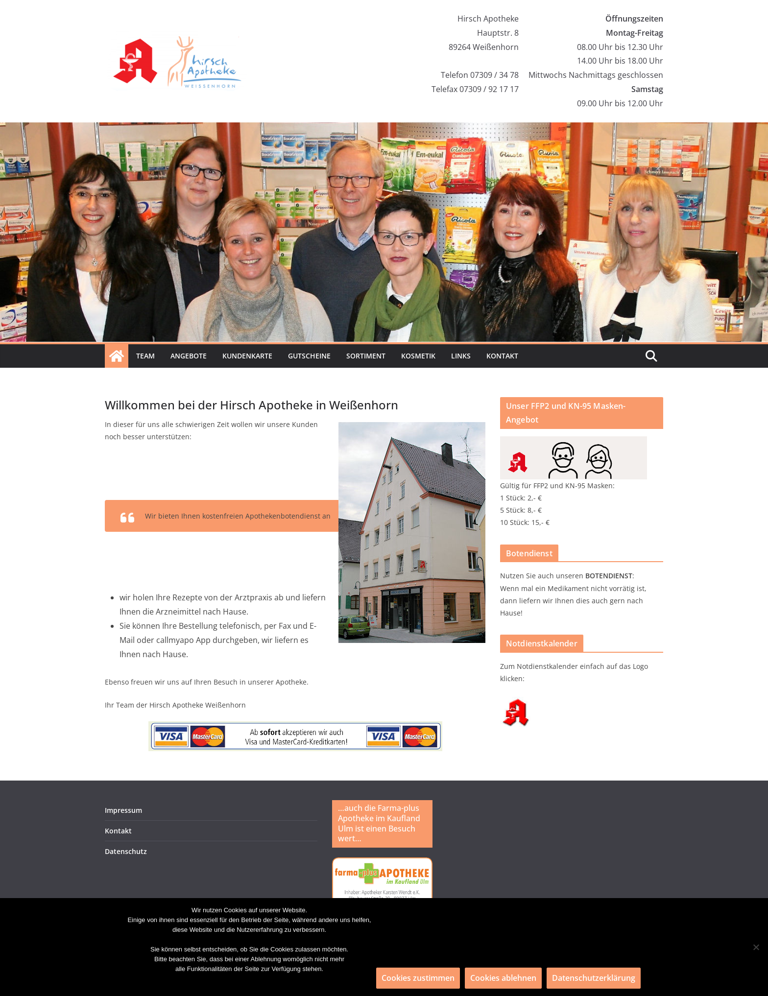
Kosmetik (418, 355)
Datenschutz (126, 851)
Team (145, 355)
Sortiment (365, 355)
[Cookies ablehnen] (756, 947)
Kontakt (502, 355)
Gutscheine (309, 355)
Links (461, 355)
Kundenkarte (247, 355)
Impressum (123, 810)
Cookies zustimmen (418, 977)
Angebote (188, 355)
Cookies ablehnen (503, 977)
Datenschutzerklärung (593, 977)
